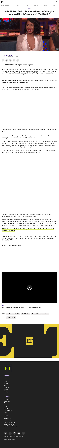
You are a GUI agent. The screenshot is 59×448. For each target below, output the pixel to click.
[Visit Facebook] (5, 433)
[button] (29, 287)
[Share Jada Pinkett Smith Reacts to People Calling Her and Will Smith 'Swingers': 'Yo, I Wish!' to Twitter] (6, 60)
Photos (36, 5)
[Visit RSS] (23, 433)
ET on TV (6, 407)
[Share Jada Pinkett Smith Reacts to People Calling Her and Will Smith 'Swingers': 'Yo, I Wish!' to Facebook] (3, 60)
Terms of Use (8, 419)
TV (5, 385)
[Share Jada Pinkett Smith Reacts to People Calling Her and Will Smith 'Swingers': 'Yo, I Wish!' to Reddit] (10, 60)
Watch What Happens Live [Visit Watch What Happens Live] (40, 314)
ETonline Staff (8, 410)
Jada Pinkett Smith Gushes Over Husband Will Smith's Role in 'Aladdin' (21, 307)
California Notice (9, 424)
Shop (45, 5)
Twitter (6, 403)
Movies (6, 384)
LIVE (18, 5)
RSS (5, 412)
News (29, 9)
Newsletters (7, 393)
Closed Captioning (9, 422)
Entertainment (6, 5)
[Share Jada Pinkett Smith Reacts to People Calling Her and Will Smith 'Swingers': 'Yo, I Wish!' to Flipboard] (14, 60)
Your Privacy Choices (10, 426)
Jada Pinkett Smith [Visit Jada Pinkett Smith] (13, 314)
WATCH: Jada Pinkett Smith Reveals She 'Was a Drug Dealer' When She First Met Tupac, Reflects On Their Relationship (29, 81)
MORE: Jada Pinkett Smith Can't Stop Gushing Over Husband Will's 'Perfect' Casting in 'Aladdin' (28, 230)
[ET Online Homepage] (3, 2)
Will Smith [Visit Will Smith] (25, 314)
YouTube (6, 405)
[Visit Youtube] (18, 433)
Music (6, 389)
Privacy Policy (8, 420)
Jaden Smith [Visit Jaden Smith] (11, 318)
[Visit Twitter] (10, 433)
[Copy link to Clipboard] (17, 60)
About (6, 408)
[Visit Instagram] (14, 433)
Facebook (7, 399)
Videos (27, 5)
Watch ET (55, 5)
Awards (6, 387)
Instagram (7, 401)
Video (5, 380)
